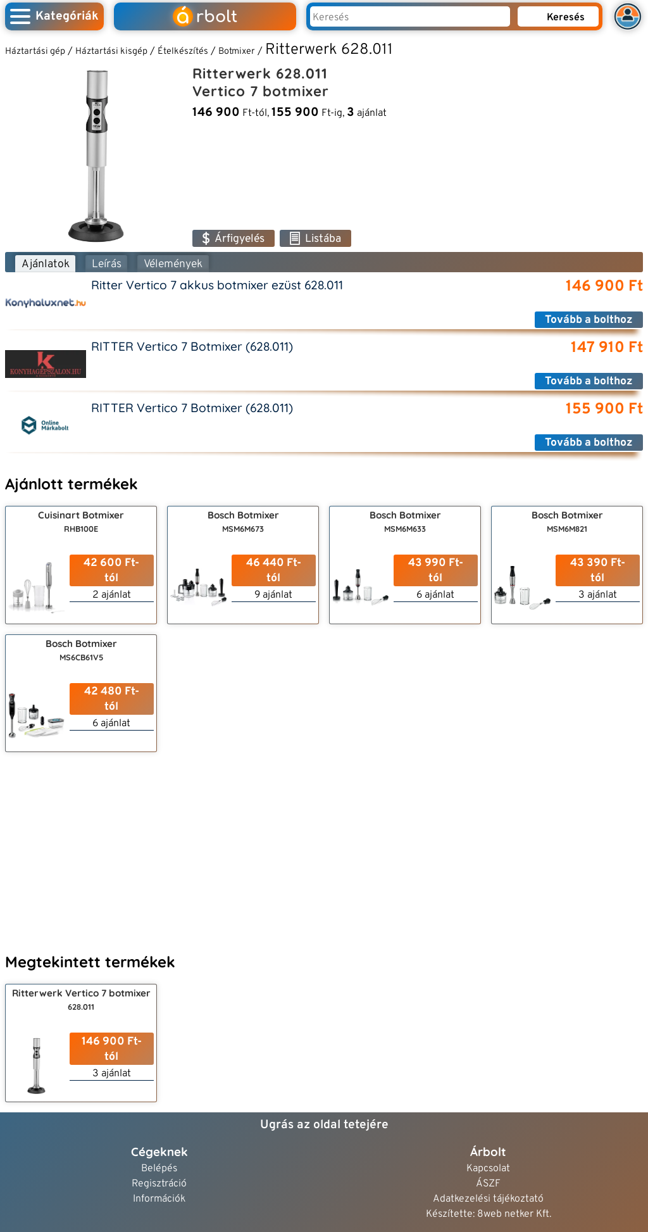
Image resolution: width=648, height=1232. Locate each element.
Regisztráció (159, 1184)
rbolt (205, 17)
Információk (159, 1199)
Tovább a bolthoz (589, 320)
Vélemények (173, 264)
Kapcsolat (488, 1169)
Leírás (107, 264)
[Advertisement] (324, 851)
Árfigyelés (233, 239)
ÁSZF (488, 1184)
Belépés (159, 1169)
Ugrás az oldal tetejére (324, 1125)
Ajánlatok (46, 264)
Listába (315, 239)
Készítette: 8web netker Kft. (488, 1215)
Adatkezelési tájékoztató (488, 1199)
